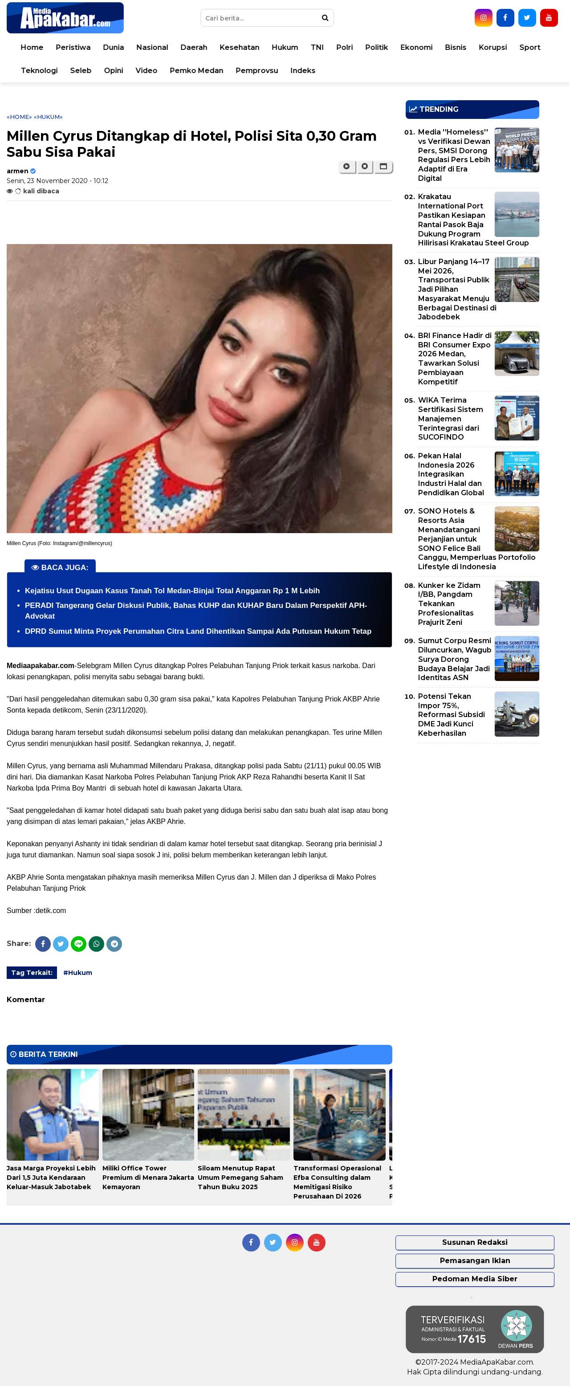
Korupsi (493, 47)
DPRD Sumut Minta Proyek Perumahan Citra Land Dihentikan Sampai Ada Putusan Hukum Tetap (198, 631)
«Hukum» (48, 116)
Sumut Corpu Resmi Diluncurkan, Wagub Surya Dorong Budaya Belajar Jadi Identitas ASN (455, 659)
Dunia (113, 47)
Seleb (81, 70)
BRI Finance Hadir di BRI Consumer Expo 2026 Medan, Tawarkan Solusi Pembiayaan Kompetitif (455, 358)
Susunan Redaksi (475, 1242)
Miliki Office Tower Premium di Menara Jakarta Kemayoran (148, 1177)
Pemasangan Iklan (475, 1260)
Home (32, 47)
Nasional (152, 47)
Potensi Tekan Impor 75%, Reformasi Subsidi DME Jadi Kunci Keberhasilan (451, 715)
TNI (317, 47)
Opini (113, 70)
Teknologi (39, 70)
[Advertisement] (472, 812)
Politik (377, 47)
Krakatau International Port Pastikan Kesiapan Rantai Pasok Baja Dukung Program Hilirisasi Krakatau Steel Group (473, 219)
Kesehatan (240, 47)
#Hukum (77, 973)
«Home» (19, 116)
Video (147, 70)
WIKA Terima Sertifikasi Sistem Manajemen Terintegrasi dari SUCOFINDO (450, 418)
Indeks (303, 70)
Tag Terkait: (32, 973)
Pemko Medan (197, 70)
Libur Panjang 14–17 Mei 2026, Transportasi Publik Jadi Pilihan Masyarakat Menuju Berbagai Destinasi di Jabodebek (457, 289)
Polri (345, 47)
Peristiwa (73, 47)
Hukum (285, 47)
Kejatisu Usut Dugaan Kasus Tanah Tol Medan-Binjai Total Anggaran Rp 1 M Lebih (172, 591)
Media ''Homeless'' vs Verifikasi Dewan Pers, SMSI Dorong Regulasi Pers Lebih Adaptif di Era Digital (454, 155)
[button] (383, 166)
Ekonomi (417, 47)
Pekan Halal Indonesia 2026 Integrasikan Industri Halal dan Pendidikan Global (451, 474)
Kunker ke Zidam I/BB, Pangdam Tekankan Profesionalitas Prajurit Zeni (449, 604)
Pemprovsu (257, 70)
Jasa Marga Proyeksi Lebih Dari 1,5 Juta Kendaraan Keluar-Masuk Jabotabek (51, 1177)
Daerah (194, 47)
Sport (530, 47)
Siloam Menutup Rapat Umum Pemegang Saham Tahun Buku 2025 (240, 1177)
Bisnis (456, 47)
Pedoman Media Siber (474, 1279)
